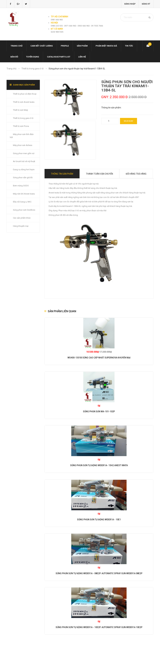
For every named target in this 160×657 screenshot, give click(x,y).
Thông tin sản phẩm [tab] (62, 174)
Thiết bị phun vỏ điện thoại (24, 94)
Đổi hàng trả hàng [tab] (136, 174)
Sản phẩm (82, 46)
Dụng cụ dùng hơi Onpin (24, 169)
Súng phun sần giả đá (22, 177)
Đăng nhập (129, 4)
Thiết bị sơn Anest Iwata (23, 102)
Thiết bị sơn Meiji (20, 110)
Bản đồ (14, 57)
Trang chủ (16, 46)
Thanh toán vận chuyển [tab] (99, 174)
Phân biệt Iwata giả (106, 46)
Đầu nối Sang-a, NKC (22, 202)
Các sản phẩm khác (22, 218)
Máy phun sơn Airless (22, 145)
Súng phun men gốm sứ (23, 153)
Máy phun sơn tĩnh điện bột (22, 135)
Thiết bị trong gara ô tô (32, 68)
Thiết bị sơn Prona (21, 126)
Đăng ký (146, 4)
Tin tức (129, 46)
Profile (65, 46)
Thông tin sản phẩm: (111, 107)
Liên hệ (82, 57)
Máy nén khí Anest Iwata (24, 194)
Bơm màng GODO (21, 185)
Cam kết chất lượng (41, 46)
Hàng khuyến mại (20, 226)
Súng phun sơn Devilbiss (24, 210)
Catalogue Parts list (58, 57)
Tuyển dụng (32, 57)
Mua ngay (128, 121)
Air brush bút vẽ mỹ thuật (24, 161)
